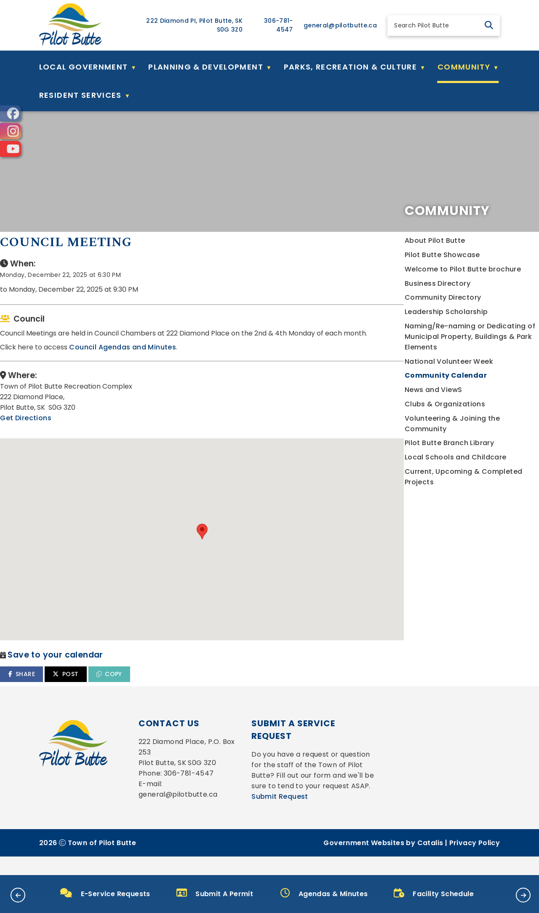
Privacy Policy (474, 861)
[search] (436, 25)
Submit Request (279, 815)
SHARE (177, 671)
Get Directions (181, 445)
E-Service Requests (105, 893)
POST (221, 671)
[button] (489, 25)
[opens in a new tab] (10, 113)
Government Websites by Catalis (383, 861)
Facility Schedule (434, 893)
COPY (265, 671)
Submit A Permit (214, 893)
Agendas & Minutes (324, 893)
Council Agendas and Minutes (278, 374)
